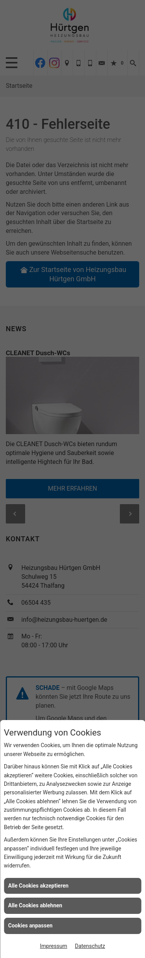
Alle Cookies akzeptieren (38, 886)
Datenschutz (90, 946)
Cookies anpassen (30, 925)
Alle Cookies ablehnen (35, 905)
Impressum (53, 946)
